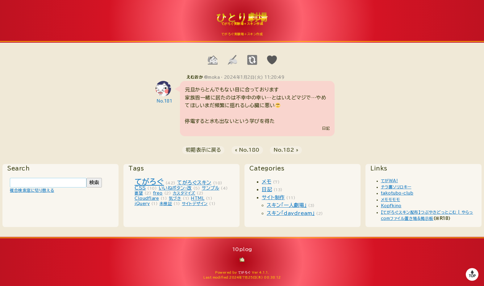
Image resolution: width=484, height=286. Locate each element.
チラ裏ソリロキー (396, 187)
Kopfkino (391, 206)
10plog (242, 249)
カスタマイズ (184, 193)
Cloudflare (147, 198)
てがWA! (389, 181)
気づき (175, 198)
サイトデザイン (195, 204)
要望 (139, 193)
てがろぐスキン (194, 182)
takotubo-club (397, 193)
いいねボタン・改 (175, 188)
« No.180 (247, 149)
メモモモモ (390, 200)
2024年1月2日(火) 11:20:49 (254, 77)
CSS (140, 187)
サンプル (210, 188)
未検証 (166, 204)
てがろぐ (149, 181)
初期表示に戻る (203, 149)
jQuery (142, 204)
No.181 (164, 101)
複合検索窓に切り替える (32, 190)
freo (158, 193)
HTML (197, 198)
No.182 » (285, 149)
